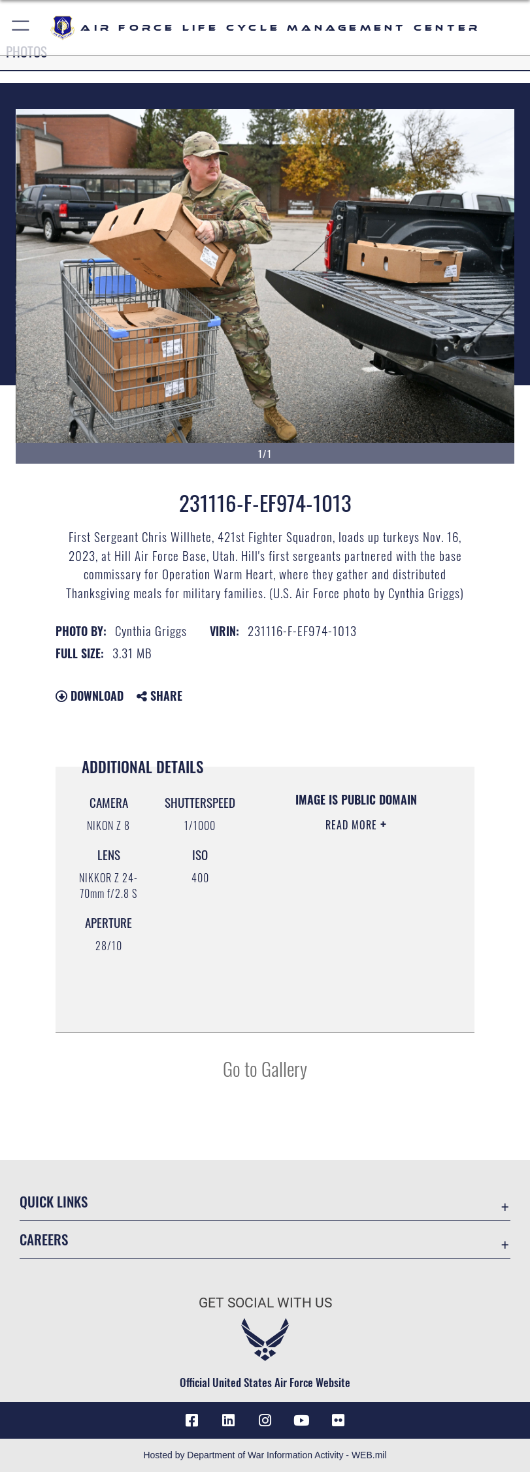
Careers (44, 1239)
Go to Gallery (265, 1068)
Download (90, 695)
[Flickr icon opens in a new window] (338, 1420)
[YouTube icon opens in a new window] (302, 1420)
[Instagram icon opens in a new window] (265, 1420)
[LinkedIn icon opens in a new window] (228, 1420)
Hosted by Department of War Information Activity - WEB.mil (264, 1455)
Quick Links (54, 1201)
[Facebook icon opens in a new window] (191, 1420)
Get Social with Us (265, 1303)
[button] (21, 28)
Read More (352, 825)
